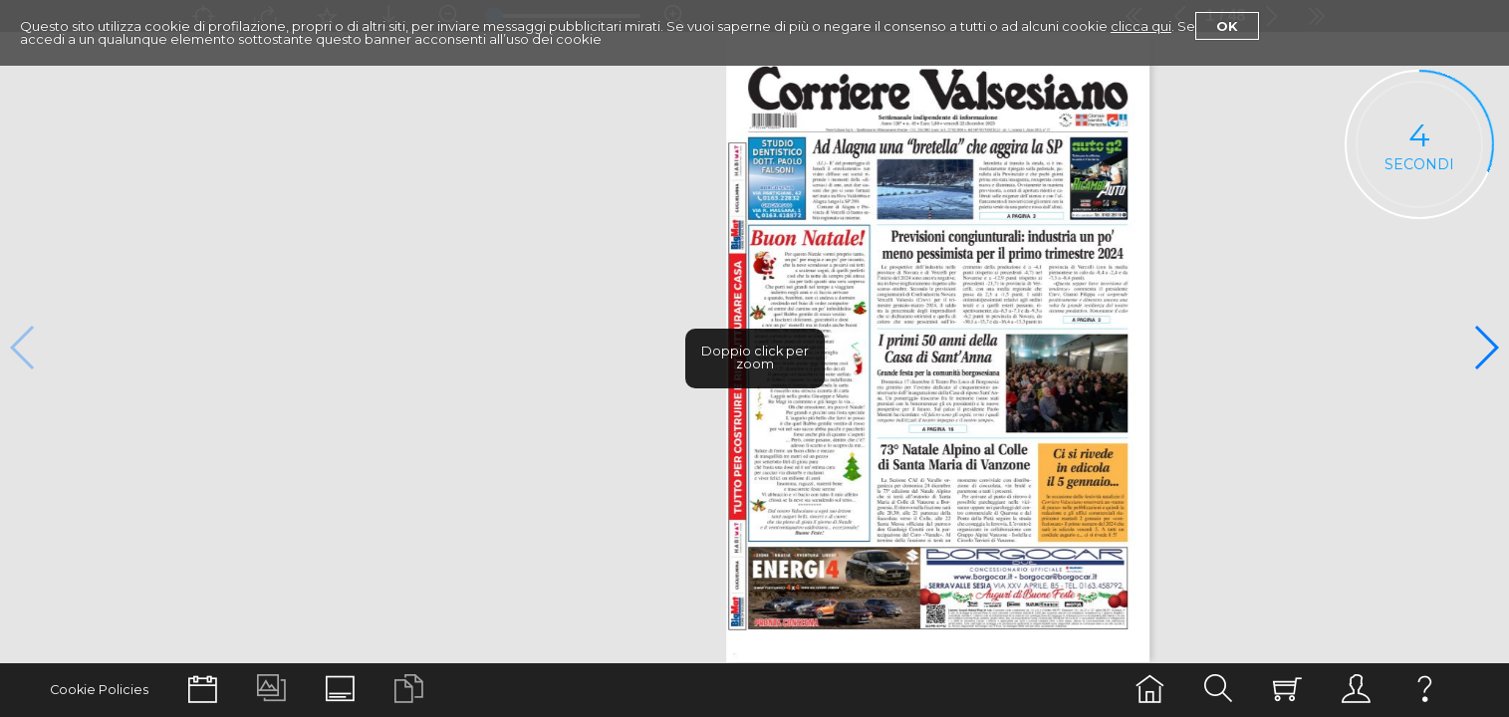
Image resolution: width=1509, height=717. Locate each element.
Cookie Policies (99, 689)
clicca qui (1141, 26)
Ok (1227, 26)
